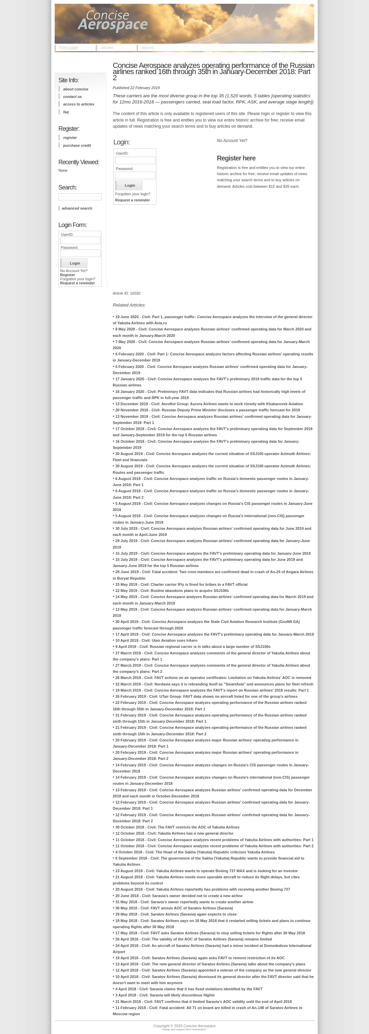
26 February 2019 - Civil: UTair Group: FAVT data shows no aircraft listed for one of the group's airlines (206, 696)
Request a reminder (77, 283)
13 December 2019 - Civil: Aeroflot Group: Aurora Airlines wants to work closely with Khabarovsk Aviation (209, 404)
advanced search (77, 208)
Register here (236, 158)
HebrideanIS (199, 1029)
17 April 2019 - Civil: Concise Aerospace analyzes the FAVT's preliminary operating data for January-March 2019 (214, 634)
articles (107, 47)
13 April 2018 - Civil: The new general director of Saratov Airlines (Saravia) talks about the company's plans (210, 964)
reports (147, 47)
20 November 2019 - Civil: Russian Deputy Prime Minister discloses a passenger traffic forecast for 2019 (207, 410)
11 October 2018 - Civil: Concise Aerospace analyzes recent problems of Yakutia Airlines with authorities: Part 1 (214, 840)
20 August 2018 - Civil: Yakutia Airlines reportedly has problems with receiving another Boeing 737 (202, 889)
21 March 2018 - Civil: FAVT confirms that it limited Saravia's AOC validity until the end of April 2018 (203, 1002)
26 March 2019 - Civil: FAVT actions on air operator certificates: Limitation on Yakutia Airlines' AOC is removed (213, 678)
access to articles (78, 104)
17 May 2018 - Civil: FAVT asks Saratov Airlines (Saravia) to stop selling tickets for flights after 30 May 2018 (210, 933)
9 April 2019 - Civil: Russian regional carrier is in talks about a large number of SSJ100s (193, 647)
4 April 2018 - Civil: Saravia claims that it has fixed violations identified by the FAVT (189, 989)
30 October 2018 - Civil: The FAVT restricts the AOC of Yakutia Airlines (177, 827)
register (70, 138)
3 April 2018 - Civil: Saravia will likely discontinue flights (165, 995)
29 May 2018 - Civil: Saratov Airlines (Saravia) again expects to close (176, 914)
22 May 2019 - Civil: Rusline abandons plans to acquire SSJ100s (172, 591)
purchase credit (77, 145)
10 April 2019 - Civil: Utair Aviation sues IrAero (156, 640)
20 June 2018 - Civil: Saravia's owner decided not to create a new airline (179, 896)
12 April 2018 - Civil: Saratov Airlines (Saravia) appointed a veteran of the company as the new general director (213, 970)
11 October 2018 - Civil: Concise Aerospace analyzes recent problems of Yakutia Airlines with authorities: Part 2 (214, 846)
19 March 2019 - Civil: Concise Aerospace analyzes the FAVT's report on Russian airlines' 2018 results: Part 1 (212, 690)
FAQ (66, 112)
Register (67, 275)
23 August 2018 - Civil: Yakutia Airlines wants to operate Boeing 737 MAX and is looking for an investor (206, 871)
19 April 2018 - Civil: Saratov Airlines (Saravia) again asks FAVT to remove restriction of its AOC (200, 958)
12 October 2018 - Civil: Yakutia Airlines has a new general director (174, 833)
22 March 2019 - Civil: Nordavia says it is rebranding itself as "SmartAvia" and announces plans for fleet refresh (214, 684)
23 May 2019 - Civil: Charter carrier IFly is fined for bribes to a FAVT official (181, 584)
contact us (72, 97)
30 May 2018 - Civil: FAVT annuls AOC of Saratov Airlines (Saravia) (174, 908)
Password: (69, 247)
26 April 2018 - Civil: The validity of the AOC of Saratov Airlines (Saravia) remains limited (193, 939)
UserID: (67, 234)
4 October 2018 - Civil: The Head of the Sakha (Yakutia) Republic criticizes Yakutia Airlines (195, 852)
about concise (75, 89)
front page (68, 47)
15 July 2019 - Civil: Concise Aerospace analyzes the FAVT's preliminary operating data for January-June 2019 (213, 553)
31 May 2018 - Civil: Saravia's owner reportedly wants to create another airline (184, 902)
